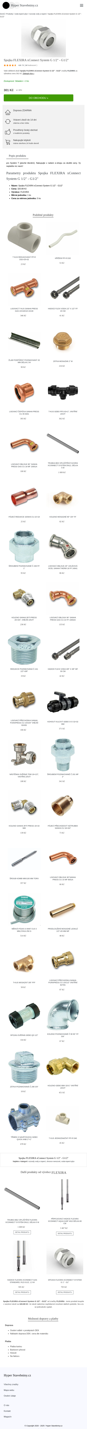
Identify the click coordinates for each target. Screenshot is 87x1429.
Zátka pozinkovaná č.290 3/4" (24, 1080)
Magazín (7, 1410)
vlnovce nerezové (53, 1155)
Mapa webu (9, 1383)
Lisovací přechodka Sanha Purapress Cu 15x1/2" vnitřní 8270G (62, 975)
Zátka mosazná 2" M (63, 354)
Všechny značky (11, 1377)
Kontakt (7, 1404)
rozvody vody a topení (37, 14)
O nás (6, 1398)
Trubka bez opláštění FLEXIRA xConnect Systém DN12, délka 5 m (63, 458)
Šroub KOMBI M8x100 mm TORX (24, 872)
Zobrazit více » (28, 74)
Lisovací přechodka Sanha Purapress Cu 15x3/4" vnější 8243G (24, 716)
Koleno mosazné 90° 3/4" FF (62, 510)
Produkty (9, 14)
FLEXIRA (71, 71)
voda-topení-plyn (21, 14)
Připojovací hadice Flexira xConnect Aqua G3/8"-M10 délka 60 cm (65, 1214)
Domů (2, 14)
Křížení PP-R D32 (63, 251)
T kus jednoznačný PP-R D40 (63, 1131)
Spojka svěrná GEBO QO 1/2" (24, 1028)
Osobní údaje (10, 1389)
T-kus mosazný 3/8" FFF (24, 976)
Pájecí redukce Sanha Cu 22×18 (24, 510)
